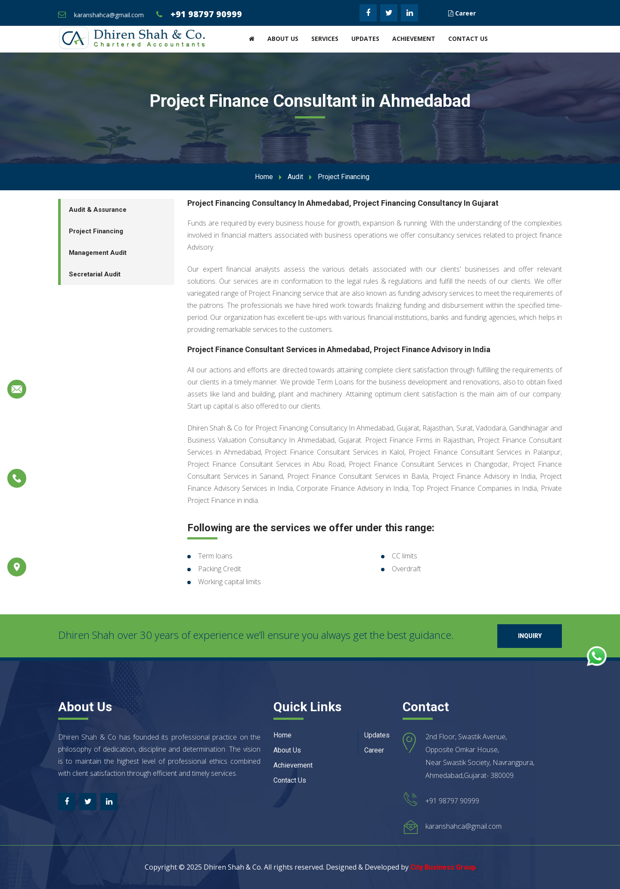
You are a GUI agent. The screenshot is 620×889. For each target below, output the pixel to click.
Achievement (413, 38)
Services (324, 38)
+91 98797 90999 (206, 14)
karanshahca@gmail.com (109, 15)
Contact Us (468, 38)
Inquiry (530, 635)
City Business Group (443, 867)
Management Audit (98, 253)
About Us (282, 38)
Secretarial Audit (95, 274)
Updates (365, 38)
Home (264, 177)
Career (462, 13)
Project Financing (96, 231)
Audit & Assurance (98, 210)
